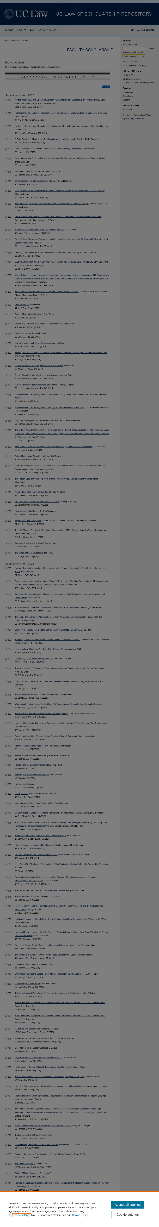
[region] (79, 1209)
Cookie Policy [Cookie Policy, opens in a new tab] (80, 1215)
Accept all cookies (128, 1204)
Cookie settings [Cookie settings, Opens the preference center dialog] (127, 1214)
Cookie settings (21, 1215)
